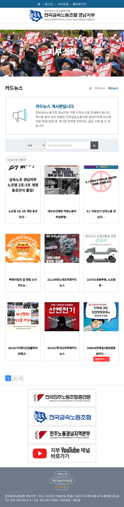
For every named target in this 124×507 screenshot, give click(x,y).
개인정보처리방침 (62, 481)
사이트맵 (63, 4)
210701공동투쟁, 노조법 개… (101, 282)
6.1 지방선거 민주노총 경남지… (101, 214)
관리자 (62, 487)
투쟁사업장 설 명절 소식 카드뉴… (23, 282)
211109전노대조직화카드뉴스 (62, 282)
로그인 (49, 4)
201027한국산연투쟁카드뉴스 (62, 351)
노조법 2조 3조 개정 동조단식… (22, 214)
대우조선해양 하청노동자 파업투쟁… (62, 214)
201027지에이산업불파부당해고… (23, 351)
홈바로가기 (80, 4)
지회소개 (62, 474)
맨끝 (21, 378)
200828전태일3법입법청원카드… (101, 351)
